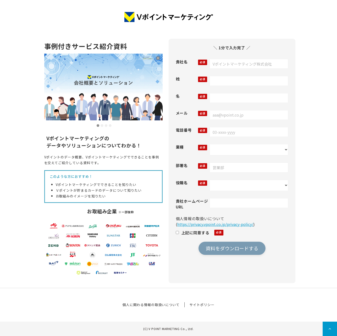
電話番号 (184, 130)
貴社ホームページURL (192, 204)
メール (182, 113)
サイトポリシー (202, 304)
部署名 (182, 165)
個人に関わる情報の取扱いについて (151, 304)
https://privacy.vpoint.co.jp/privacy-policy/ (215, 224)
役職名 (182, 182)
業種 (180, 147)
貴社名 (182, 62)
